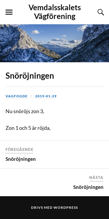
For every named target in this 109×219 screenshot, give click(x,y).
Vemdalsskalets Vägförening (54, 11)
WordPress (65, 207)
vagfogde (17, 96)
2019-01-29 (46, 96)
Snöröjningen (30, 75)
